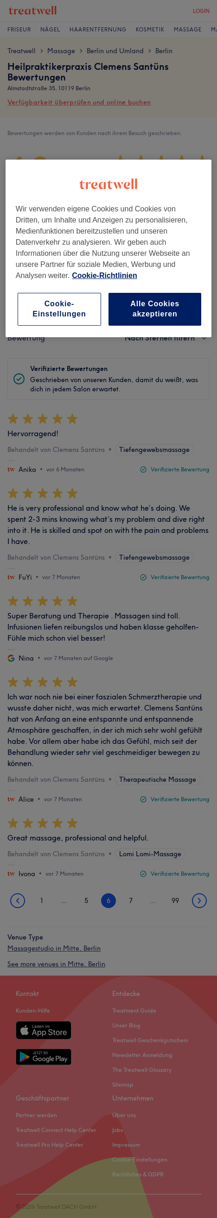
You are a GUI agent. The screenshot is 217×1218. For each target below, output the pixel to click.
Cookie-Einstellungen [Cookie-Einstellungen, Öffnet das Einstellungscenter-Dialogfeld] (59, 309)
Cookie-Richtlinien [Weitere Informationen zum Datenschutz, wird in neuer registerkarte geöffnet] (104, 275)
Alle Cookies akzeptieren (154, 309)
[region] (109, 248)
